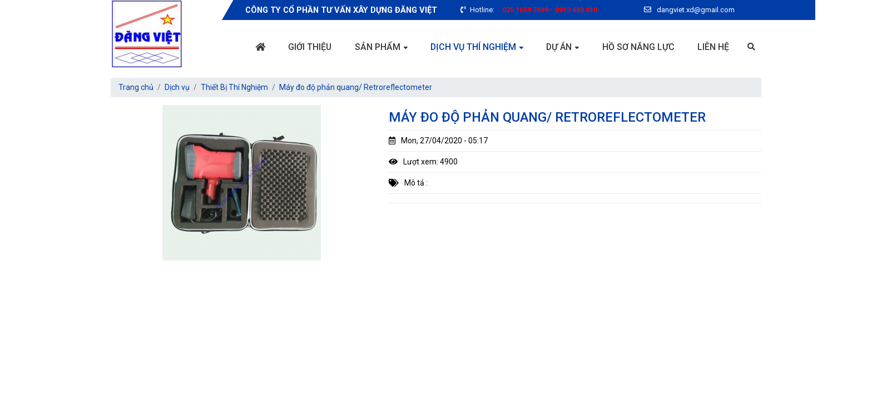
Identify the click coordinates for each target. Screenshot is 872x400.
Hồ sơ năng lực (638, 47)
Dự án (559, 47)
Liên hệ (713, 47)
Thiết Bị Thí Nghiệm (234, 87)
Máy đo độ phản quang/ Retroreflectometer (355, 87)
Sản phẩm (377, 47)
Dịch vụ (177, 87)
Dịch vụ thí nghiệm (473, 47)
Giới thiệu (309, 47)
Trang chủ (135, 87)
